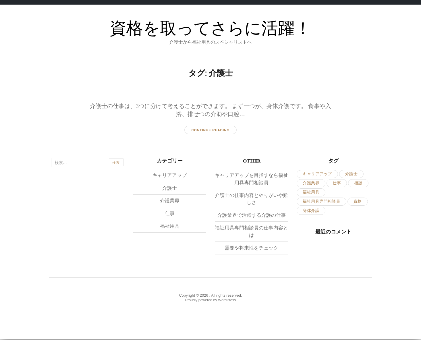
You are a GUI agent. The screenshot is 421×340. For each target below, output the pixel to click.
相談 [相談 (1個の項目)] (358, 183)
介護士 (169, 188)
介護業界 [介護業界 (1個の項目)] (311, 183)
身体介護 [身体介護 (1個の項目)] (311, 211)
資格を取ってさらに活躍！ (210, 28)
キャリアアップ (170, 175)
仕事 (170, 214)
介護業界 (169, 201)
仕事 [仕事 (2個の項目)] (337, 183)
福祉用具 (169, 226)
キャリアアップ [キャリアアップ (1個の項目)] (317, 174)
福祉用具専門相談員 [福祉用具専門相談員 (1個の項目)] (321, 202)
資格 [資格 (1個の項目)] (358, 202)
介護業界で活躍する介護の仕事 (251, 215)
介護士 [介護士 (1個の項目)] (351, 174)
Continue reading (210, 130)
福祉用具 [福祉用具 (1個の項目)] (311, 192)
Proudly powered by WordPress (210, 300)
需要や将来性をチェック (251, 248)
